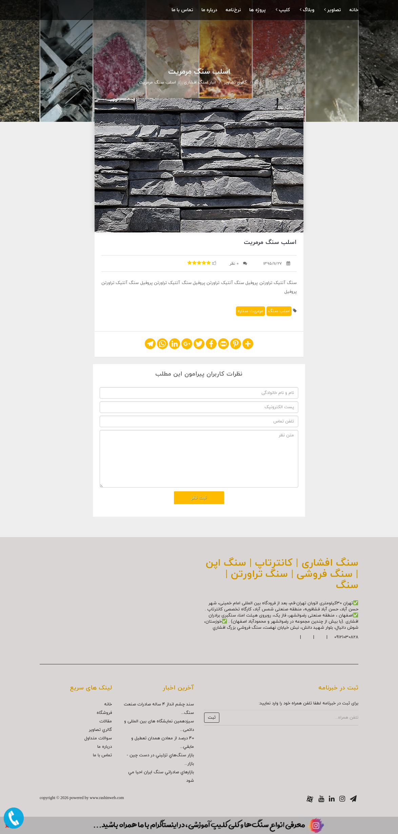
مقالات (105, 721)
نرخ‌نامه (233, 10)
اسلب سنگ (279, 311)
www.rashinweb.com (106, 797)
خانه (353, 10)
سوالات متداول (98, 738)
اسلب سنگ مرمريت (157, 82)
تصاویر (332, 10)
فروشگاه (104, 713)
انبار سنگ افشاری (200, 82)
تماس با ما (182, 10)
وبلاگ (307, 10)
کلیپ (283, 10)
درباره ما (209, 10)
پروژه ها (257, 10)
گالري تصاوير (235, 82)
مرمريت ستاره (250, 311)
